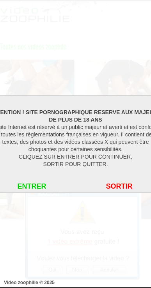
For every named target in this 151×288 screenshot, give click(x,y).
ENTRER (31, 186)
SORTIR (119, 186)
